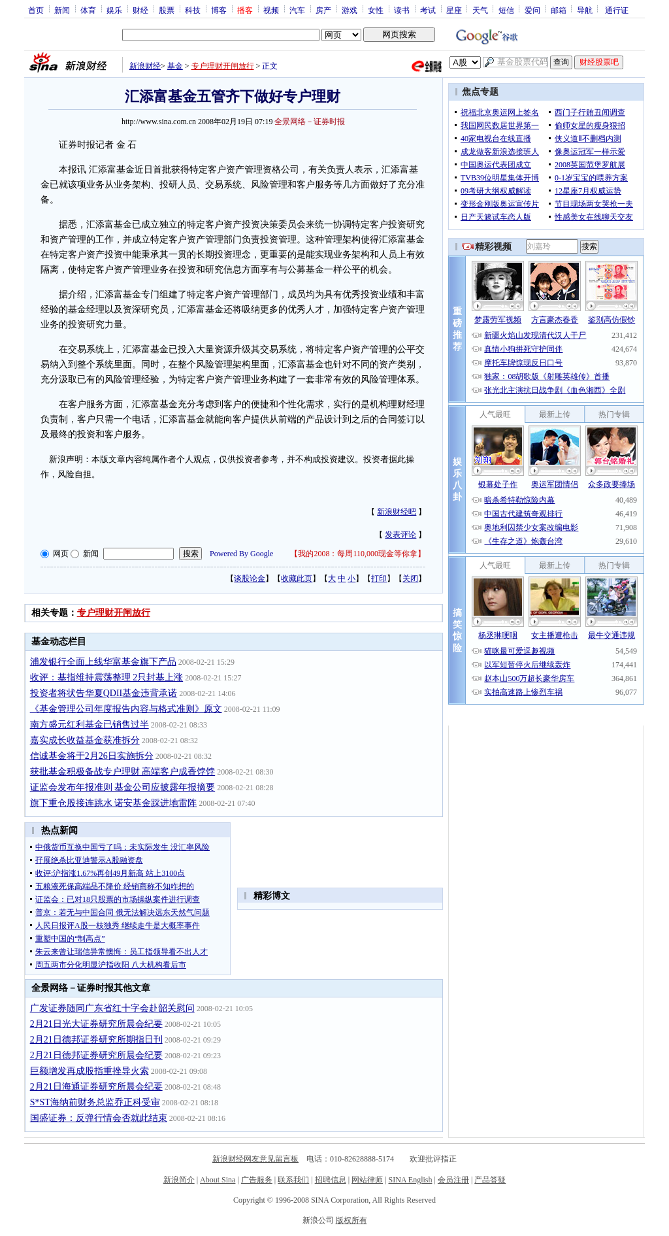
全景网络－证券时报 (309, 121)
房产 (323, 10)
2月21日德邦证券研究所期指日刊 (96, 1039)
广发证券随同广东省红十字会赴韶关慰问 (112, 1008)
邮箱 (558, 10)
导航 (585, 10)
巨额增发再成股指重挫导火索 (89, 1071)
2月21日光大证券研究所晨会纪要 (96, 1024)
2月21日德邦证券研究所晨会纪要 (96, 1055)
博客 (219, 10)
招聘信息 (330, 1179)
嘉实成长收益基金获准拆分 (85, 740)
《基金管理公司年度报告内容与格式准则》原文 (126, 709)
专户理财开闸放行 (222, 66)
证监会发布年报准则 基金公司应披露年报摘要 (123, 787)
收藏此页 (296, 578)
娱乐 (114, 10)
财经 (140, 10)
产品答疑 (490, 1179)
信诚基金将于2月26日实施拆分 (92, 756)
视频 (271, 10)
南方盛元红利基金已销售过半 (89, 724)
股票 (166, 10)
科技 (193, 10)
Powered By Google (241, 553)
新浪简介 (179, 1179)
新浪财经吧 (396, 511)
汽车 (297, 10)
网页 (61, 553)
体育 (88, 10)
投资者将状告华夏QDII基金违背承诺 (104, 693)
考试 (428, 10)
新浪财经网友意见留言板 (255, 1158)
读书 (402, 10)
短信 (506, 10)
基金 (175, 66)
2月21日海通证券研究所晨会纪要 (96, 1087)
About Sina (217, 1179)
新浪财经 (145, 66)
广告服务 (256, 1179)
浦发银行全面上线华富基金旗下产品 (103, 662)
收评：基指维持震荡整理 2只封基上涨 (107, 677)
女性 (375, 10)
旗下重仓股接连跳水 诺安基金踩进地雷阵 (113, 803)
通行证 (616, 10)
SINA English (410, 1179)
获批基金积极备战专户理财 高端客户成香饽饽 (123, 772)
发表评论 (400, 534)
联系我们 (293, 1179)
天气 (480, 10)
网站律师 (367, 1179)
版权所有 (351, 1220)
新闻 (62, 10)
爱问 (532, 10)
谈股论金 (249, 578)
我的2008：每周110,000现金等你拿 (357, 553)
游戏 (349, 10)
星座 (454, 10)
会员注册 (453, 1179)
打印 (379, 578)
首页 (36, 10)
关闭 (410, 578)
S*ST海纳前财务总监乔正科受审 (95, 1102)
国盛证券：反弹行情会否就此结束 (98, 1118)
